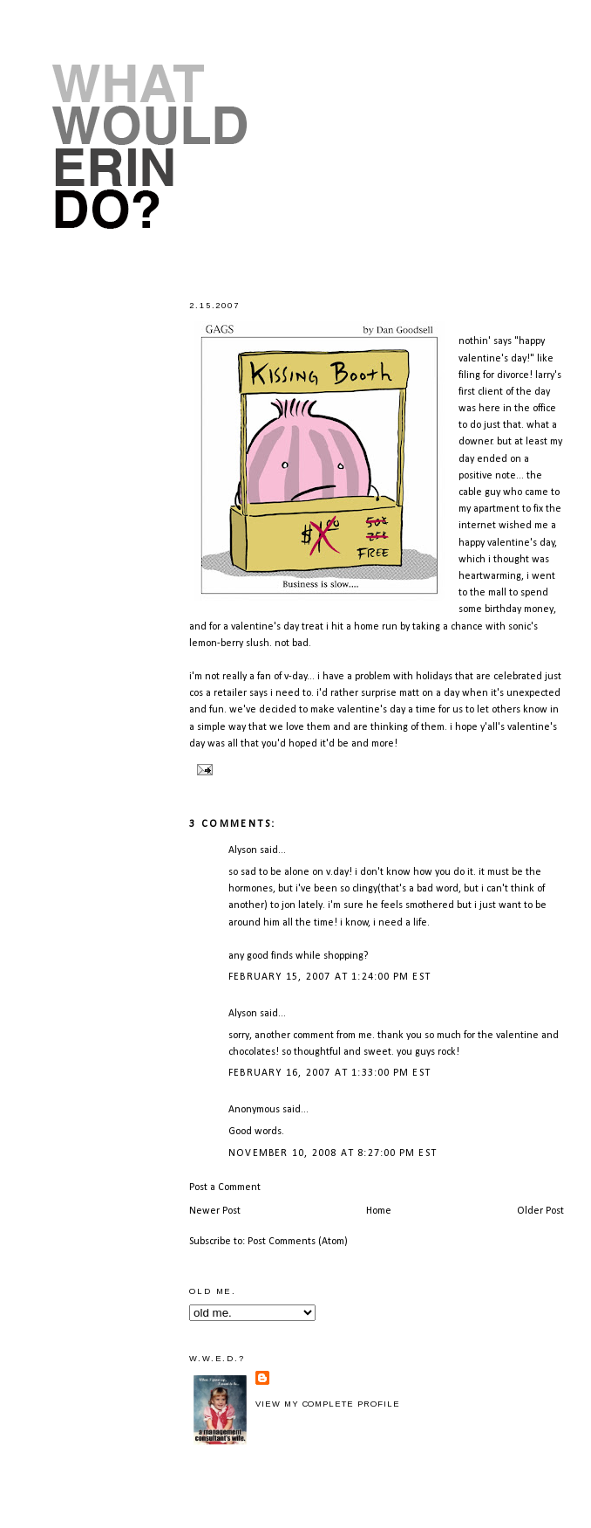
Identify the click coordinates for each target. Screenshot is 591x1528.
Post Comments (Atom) (298, 1241)
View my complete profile (327, 1404)
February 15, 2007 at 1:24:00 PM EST (329, 977)
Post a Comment (225, 1187)
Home (378, 1211)
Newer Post (215, 1211)
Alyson (242, 850)
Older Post (540, 1211)
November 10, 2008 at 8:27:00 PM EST (332, 1153)
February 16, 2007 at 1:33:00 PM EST (329, 1073)
